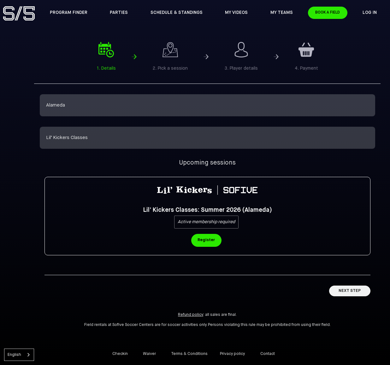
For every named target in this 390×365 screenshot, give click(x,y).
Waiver (149, 354)
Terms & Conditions (189, 354)
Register (206, 240)
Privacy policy (232, 354)
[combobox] (19, 355)
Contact (267, 354)
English (14, 355)
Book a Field (348, 13)
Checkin (120, 354)
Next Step (350, 291)
